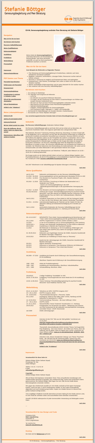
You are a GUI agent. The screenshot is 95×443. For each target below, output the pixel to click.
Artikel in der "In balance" (48, 346)
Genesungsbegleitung (11, 91)
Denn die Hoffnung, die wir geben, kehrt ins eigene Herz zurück (13, 130)
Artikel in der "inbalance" (12, 107)
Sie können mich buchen (12, 42)
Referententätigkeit (10, 51)
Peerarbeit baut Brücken (12, 82)
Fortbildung (7, 57)
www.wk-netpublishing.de (34, 425)
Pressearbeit (8, 64)
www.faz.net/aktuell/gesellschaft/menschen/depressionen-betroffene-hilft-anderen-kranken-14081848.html (59, 323)
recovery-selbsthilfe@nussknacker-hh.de (53, 158)
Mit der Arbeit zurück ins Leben (14, 125)
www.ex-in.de (8, 116)
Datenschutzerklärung (11, 73)
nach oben (82, 119)
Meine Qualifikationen (11, 48)
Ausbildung (7, 54)
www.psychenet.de (10, 122)
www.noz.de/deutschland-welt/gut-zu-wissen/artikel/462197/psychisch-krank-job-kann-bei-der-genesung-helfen (62, 341)
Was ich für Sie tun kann (12, 38)
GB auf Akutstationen (11, 104)
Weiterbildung (8, 61)
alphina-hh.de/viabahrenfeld (13, 119)
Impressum (7, 70)
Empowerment (8, 88)
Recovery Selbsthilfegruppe (13, 45)
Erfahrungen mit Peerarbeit (12, 85)
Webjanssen (41, 434)
